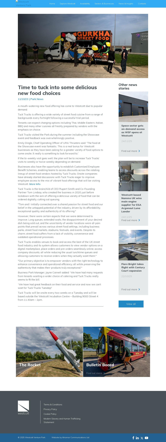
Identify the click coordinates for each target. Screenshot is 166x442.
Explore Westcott (67, 3)
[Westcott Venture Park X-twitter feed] (143, 438)
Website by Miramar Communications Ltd (70, 437)
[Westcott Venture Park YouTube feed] (146, 438)
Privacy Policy (50, 409)
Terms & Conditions (53, 404)
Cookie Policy (50, 414)
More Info (34, 184)
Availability (85, 3)
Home (52, 3)
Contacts (142, 3)
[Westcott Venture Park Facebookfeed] (133, 438)
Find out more (129, 150)
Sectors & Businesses (104, 3)
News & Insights (126, 3)
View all (131, 304)
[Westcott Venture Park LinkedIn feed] (137, 438)
